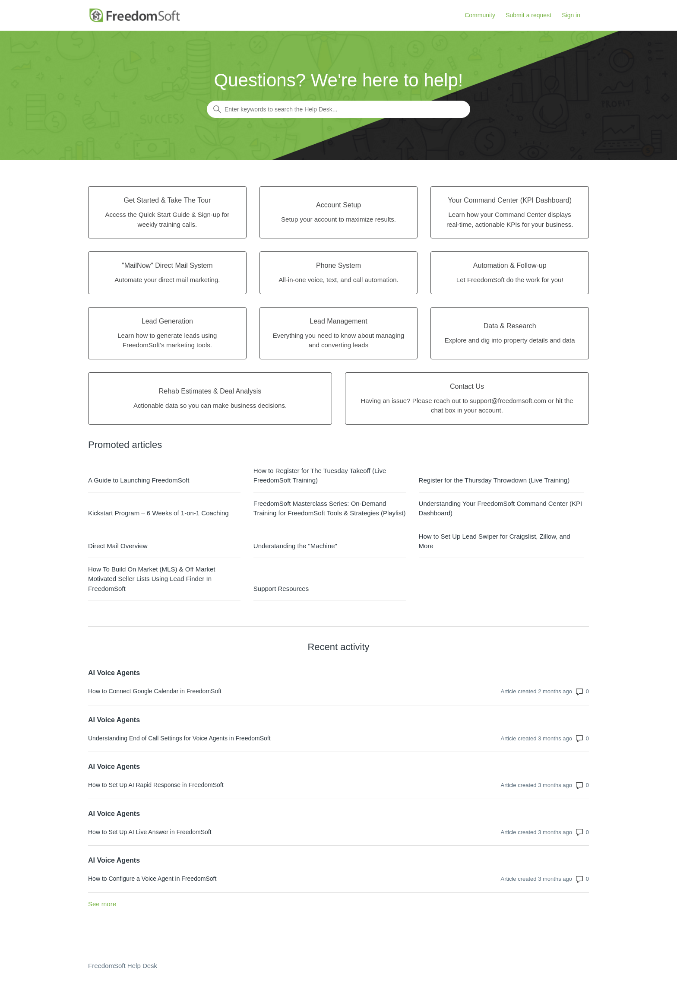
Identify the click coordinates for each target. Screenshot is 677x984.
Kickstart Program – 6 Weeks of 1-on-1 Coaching (158, 513)
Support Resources (281, 588)
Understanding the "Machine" (295, 545)
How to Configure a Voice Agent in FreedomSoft (152, 878)
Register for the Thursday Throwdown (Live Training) (494, 480)
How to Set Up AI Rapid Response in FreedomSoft (156, 784)
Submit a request (528, 15)
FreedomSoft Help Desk (122, 965)
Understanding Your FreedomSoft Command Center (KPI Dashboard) (500, 508)
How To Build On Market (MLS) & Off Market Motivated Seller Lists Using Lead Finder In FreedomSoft (151, 578)
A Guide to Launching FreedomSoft (138, 480)
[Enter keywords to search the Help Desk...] (338, 109)
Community (480, 15)
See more (102, 904)
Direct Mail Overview (118, 545)
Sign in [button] (571, 15)
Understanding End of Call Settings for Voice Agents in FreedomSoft (179, 738)
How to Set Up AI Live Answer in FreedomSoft (150, 831)
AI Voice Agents (114, 672)
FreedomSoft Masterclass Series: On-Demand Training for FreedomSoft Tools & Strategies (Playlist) (329, 508)
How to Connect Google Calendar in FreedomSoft (154, 691)
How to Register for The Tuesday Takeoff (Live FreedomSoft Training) (319, 475)
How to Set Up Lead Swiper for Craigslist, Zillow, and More (494, 541)
